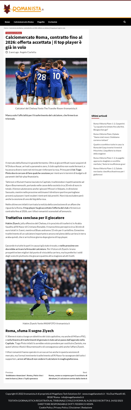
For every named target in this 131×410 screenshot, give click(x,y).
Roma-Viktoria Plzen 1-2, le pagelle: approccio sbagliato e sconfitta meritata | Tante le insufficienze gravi (109, 164)
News (7, 22)
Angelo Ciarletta (28, 55)
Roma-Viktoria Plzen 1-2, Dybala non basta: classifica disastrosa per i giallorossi (108, 175)
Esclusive (52, 22)
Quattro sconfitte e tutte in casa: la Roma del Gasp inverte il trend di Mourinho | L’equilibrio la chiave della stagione (108, 152)
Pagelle (41, 22)
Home (6, 29)
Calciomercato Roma (24, 22)
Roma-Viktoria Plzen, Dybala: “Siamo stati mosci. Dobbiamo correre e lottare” (106, 140)
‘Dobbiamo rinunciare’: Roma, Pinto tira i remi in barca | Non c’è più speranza (25, 379)
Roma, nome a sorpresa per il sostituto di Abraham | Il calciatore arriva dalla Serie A (66, 379)
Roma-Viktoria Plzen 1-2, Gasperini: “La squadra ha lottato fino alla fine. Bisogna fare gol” (109, 130)
